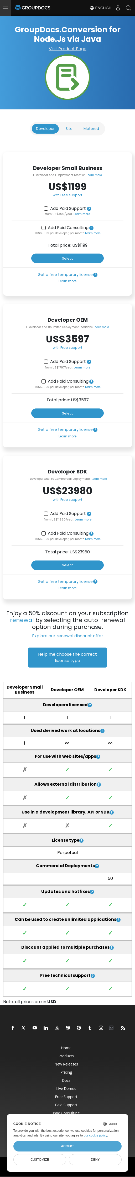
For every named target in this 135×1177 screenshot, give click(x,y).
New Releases (66, 1064)
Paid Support (66, 1104)
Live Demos (66, 1088)
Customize (39, 1159)
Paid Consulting (66, 1112)
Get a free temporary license (65, 274)
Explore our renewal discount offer (67, 636)
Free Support (66, 1096)
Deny (95, 1159)
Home (66, 1047)
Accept (67, 1146)
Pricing (66, 1072)
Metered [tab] (91, 128)
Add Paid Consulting (68, 228)
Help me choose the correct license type (67, 657)
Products (66, 1055)
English (100, 8)
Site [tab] (69, 128)
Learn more (94, 175)
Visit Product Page (67, 49)
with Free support (67, 195)
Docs (66, 1080)
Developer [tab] (45, 128)
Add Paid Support (68, 208)
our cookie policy (95, 1135)
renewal (22, 620)
